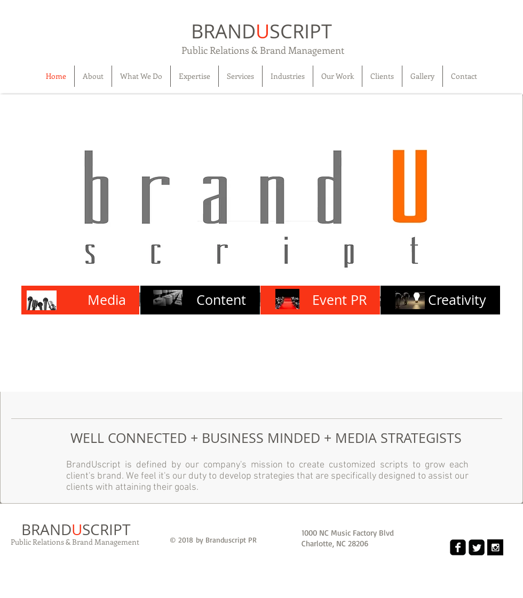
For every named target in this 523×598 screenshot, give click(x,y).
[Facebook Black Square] (458, 547)
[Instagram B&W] (495, 547)
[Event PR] (320, 300)
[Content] (200, 300)
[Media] (80, 300)
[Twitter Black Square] (477, 547)
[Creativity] (440, 300)
